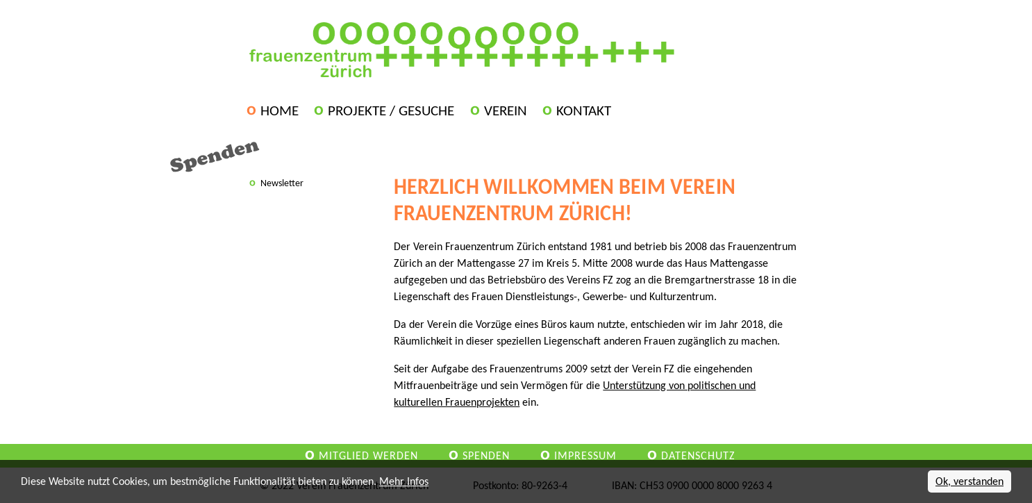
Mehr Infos (403, 481)
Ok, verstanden (969, 481)
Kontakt (583, 110)
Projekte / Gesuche (391, 110)
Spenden (486, 455)
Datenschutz (698, 455)
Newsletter (281, 182)
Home (279, 110)
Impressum (585, 455)
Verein (505, 110)
